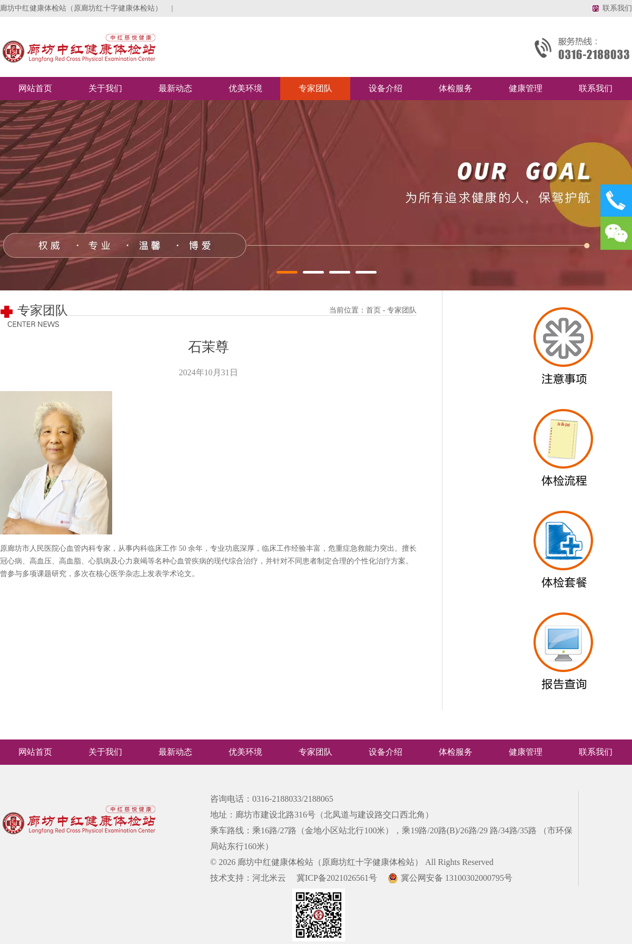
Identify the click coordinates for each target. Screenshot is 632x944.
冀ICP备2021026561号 (332, 877)
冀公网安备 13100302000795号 (445, 877)
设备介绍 (385, 88)
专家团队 (315, 88)
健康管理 (525, 88)
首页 (373, 310)
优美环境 (245, 88)
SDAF (564, 353)
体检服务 (455, 88)
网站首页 (35, 88)
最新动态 (175, 88)
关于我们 (105, 88)
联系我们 (617, 8)
